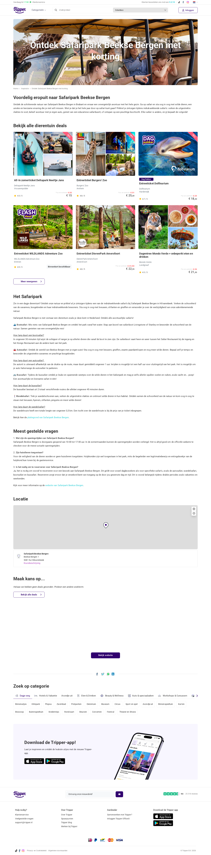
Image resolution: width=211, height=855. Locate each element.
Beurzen (83, 712)
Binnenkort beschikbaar (59, 266)
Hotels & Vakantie (45, 695)
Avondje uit (67, 695)
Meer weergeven (31, 281)
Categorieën (38, 10)
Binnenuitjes (21, 704)
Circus (117, 704)
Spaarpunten (67, 818)
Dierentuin (91, 704)
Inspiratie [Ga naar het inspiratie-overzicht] (25, 89)
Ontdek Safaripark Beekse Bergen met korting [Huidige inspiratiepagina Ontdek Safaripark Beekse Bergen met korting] (50, 89)
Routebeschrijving (32, 563)
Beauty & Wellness (112, 695)
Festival (110, 712)
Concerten (97, 712)
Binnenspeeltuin (165, 704)
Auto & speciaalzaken (141, 695)
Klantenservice (22, 814)
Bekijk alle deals (31, 595)
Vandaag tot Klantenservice (29, 2)
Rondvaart (69, 712)
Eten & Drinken (86, 695)
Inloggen (188, 10)
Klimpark (36, 704)
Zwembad (61, 704)
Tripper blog (66, 822)
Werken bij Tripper (69, 826)
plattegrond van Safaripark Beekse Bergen (48, 417)
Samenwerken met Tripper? (119, 814)
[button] (105, 525)
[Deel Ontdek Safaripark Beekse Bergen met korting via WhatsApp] (108, 674)
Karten (181, 704)
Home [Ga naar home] (15, 89)
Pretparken (76, 704)
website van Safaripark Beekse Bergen (64, 485)
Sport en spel (131, 704)
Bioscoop (19, 712)
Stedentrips (54, 712)
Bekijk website (105, 655)
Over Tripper (66, 814)
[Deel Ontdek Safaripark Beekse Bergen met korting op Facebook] (97, 674)
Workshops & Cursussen (172, 695)
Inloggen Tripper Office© (118, 818)
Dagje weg (23, 695)
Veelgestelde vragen (24, 818)
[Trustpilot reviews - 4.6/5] (181, 794)
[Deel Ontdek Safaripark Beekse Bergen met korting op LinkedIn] (113, 674)
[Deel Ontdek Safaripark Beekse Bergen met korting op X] (103, 674)
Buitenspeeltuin (36, 712)
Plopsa (48, 704)
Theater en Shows (127, 712)
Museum (105, 704)
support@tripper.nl (24, 822)
